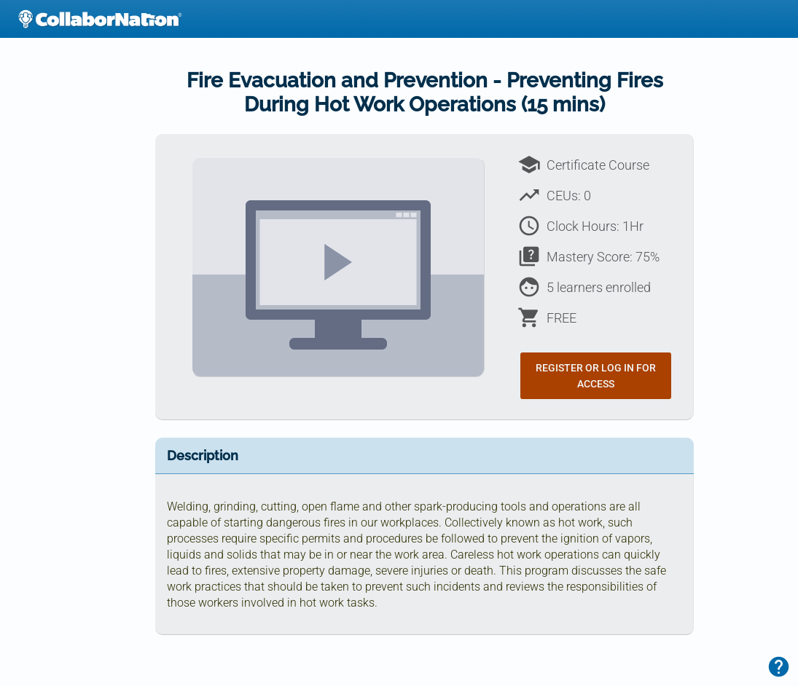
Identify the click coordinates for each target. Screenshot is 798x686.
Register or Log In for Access (596, 376)
